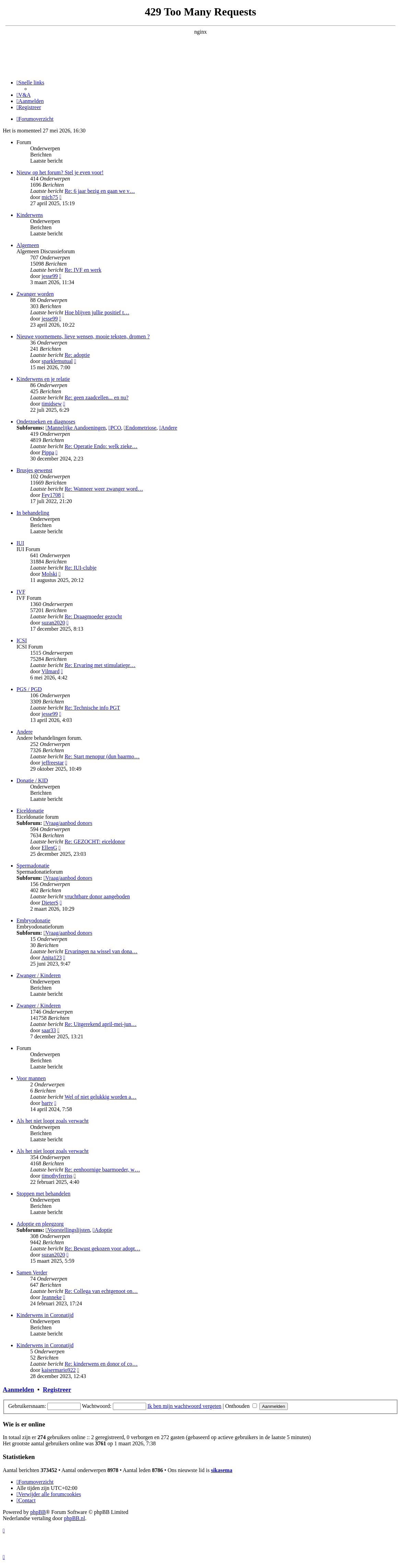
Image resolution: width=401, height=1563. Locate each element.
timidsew (52, 404)
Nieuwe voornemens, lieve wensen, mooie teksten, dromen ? (83, 336)
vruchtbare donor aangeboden (97, 896)
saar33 (49, 1030)
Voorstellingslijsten (68, 1230)
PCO (114, 428)
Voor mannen (31, 1078)
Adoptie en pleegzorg (39, 1224)
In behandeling (32, 513)
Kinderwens (29, 215)
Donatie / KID (32, 780)
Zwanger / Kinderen (38, 975)
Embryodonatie (33, 920)
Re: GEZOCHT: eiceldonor (94, 841)
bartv (47, 1103)
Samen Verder (31, 1272)
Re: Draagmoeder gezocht (93, 616)
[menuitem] (23, 95)
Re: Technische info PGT (92, 708)
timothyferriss (57, 1176)
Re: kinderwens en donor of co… (101, 1364)
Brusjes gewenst (34, 470)
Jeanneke (52, 1297)
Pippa (48, 452)
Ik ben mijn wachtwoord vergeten (185, 1406)
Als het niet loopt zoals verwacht (52, 1121)
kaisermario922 (59, 1370)
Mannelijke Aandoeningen (76, 428)
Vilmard (50, 671)
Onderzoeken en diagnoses (45, 421)
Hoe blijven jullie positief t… (96, 312)
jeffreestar (53, 763)
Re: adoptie (77, 355)
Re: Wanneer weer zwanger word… (103, 489)
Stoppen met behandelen (43, 1194)
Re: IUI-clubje (80, 568)
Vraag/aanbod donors (68, 823)
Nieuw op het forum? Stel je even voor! (60, 172)
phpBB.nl (74, 1518)
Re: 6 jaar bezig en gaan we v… (99, 191)
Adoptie (102, 1230)
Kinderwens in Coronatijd (44, 1315)
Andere (168, 428)
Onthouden (241, 1406)
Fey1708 (51, 495)
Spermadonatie (32, 865)
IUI (20, 543)
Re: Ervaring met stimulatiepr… (99, 665)
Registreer (57, 1389)
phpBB (38, 1512)
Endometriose (140, 428)
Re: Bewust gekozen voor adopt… (102, 1248)
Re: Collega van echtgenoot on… (101, 1291)
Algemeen (27, 245)
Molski (49, 574)
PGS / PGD (29, 689)
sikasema (221, 1470)
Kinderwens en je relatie (43, 379)
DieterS (50, 903)
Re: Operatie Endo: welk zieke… (100, 446)
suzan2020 (53, 623)
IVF (20, 592)
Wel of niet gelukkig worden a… (100, 1097)
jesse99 (50, 276)
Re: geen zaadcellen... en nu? (96, 397)
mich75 (50, 197)
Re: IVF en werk (82, 270)
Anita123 (51, 957)
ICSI (21, 640)
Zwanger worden (35, 294)
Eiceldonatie (30, 811)
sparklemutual (57, 361)
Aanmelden (18, 1389)
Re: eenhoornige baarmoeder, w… (102, 1170)
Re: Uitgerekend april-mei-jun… (100, 1024)
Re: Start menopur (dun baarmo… (102, 756)
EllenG (49, 848)
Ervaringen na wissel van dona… (100, 951)
